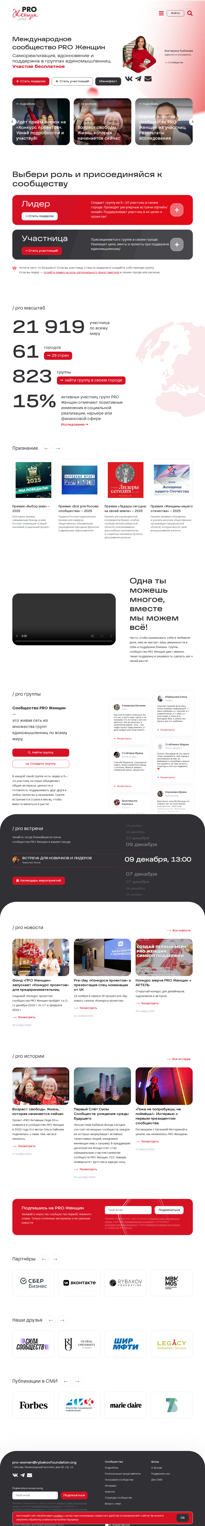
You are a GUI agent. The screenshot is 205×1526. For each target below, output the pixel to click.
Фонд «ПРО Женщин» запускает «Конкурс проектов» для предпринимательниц (40, 980)
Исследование (61, 419)
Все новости (181, 925)
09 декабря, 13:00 (158, 854)
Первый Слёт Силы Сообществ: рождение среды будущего (101, 1109)
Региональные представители (123, 1468)
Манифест (108, 81)
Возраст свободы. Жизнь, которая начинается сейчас (38, 1106)
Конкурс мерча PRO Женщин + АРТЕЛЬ (164, 977)
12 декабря (134, 820)
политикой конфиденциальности (121, 1220)
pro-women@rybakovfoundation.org (44, 1457)
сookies (58, 1516)
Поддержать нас (160, 1468)
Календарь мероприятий (38, 875)
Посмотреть (26, 1012)
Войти (175, 13)
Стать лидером (30, 81)
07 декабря (141, 869)
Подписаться (169, 1204)
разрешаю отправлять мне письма (163, 1220)
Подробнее (111, 1462)
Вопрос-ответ (113, 1498)
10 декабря (135, 826)
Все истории (181, 1053)
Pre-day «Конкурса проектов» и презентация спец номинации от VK (102, 980)
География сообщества (119, 1474)
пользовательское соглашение (138, 1216)
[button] (176, 209)
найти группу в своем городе (91, 380)
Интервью (110, 1480)
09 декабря (141, 839)
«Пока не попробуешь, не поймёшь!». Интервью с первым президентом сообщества (158, 1111)
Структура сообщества (118, 1492)
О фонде (156, 1462)
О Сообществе (175, 63)
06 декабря (135, 883)
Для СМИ (156, 1474)
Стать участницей (72, 81)
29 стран (57, 356)
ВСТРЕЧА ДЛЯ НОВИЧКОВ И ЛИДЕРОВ (57, 853)
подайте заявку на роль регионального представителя (81, 272)
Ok (183, 1518)
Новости (110, 1486)
